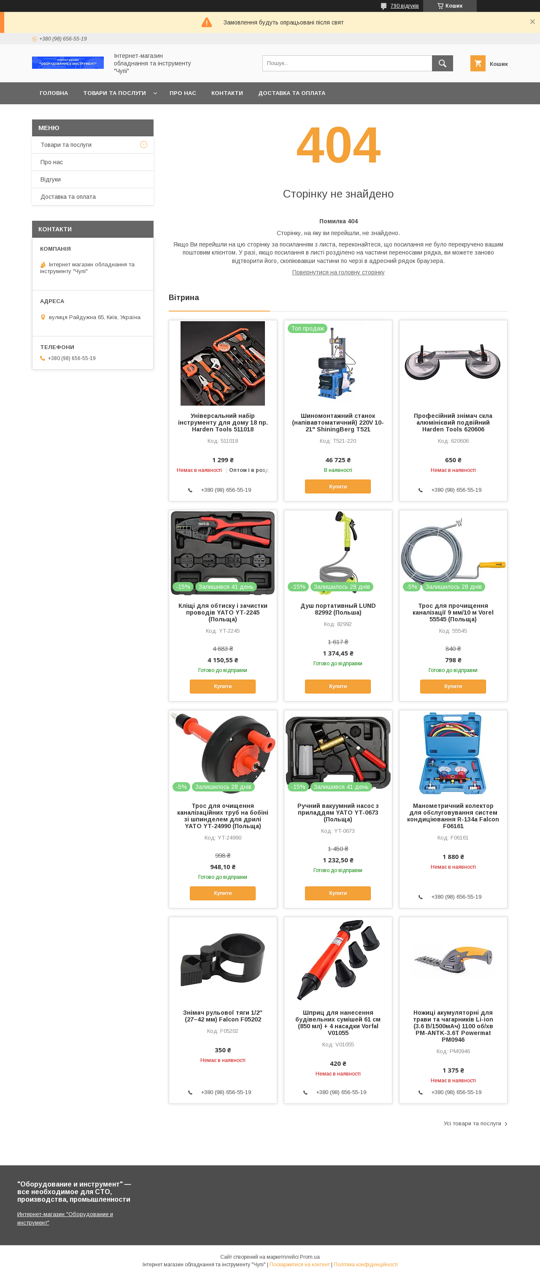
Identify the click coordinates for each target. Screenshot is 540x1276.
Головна (54, 93)
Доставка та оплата (291, 93)
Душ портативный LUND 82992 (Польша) (338, 609)
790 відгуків (405, 6)
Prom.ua (310, 1257)
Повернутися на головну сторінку (338, 272)
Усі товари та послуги (472, 1123)
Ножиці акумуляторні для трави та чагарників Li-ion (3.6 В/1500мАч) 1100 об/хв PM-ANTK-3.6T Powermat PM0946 (453, 1026)
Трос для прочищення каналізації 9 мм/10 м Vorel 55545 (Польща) (453, 612)
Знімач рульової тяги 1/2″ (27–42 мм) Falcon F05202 (222, 1016)
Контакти (227, 93)
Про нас (183, 93)
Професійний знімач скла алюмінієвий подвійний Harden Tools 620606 (453, 422)
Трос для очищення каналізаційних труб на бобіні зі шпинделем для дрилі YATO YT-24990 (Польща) (222, 815)
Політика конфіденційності (366, 1265)
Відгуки (50, 179)
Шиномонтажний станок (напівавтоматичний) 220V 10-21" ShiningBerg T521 (338, 422)
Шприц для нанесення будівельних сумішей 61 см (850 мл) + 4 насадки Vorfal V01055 (338, 1022)
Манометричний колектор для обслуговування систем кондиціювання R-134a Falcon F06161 (453, 815)
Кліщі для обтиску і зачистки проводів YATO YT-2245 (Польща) (222, 612)
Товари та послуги (114, 93)
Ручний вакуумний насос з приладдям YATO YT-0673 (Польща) (338, 812)
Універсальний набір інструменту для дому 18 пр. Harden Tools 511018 (223, 422)
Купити (338, 487)
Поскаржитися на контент (300, 1265)
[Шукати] (442, 63)
